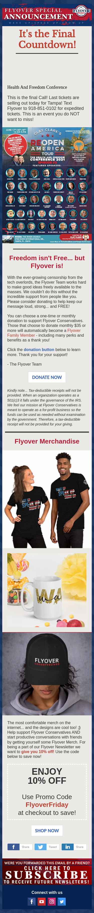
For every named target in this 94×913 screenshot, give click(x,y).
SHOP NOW (47, 831)
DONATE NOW (47, 377)
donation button (39, 349)
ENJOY (47, 771)
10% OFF (47, 780)
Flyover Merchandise (47, 441)
